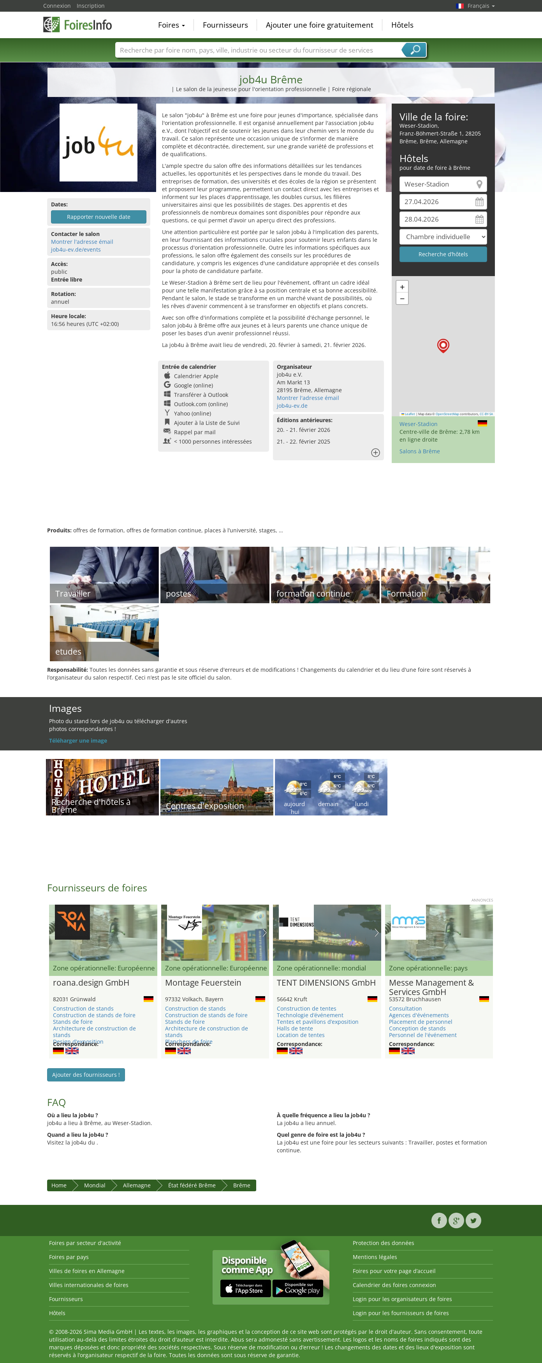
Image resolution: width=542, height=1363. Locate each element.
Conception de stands (417, 1028)
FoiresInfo (82, 24)
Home (59, 1185)
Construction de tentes (306, 1008)
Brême (241, 1185)
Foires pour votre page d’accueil (394, 1271)
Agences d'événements (419, 1015)
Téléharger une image (78, 740)
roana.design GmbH (91, 983)
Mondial (95, 1185)
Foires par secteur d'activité (85, 1243)
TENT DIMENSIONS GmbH (326, 983)
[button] (443, 346)
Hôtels (402, 25)
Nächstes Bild (264, 932)
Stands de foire (73, 1021)
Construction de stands (83, 1008)
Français (481, 5)
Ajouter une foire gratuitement (319, 25)
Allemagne (137, 1185)
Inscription (91, 5)
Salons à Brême (419, 451)
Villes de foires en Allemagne (87, 1271)
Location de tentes (301, 1035)
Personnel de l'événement (423, 1035)
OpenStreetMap (447, 414)
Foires (171, 25)
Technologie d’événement (310, 1015)
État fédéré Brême (192, 1185)
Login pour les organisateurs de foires (402, 1299)
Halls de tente (295, 1028)
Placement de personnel (420, 1021)
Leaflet (408, 414)
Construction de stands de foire (94, 1015)
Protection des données (383, 1243)
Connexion (57, 5)
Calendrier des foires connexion (394, 1285)
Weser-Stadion (418, 424)
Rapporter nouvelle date (98, 216)
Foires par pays (69, 1257)
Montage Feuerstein (203, 983)
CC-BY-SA (486, 414)
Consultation (405, 1008)
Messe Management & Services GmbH (431, 987)
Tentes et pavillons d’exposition (318, 1021)
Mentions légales (375, 1257)
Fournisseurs (225, 25)
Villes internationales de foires (88, 1285)
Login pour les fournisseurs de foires (401, 1313)
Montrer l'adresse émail (82, 241)
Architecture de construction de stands (94, 1032)
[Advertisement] (271, 501)
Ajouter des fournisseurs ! (86, 1074)
